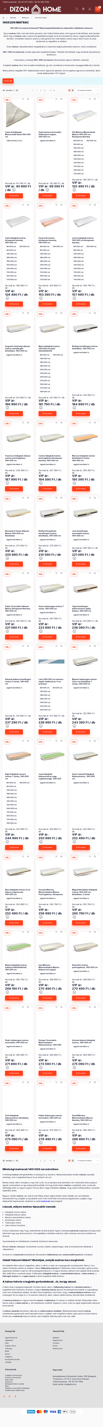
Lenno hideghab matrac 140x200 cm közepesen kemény (83, 240)
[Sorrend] (87, 90)
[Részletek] (14, 195)
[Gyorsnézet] (28, 99)
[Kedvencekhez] (22, 99)
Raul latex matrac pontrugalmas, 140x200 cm (85, 966)
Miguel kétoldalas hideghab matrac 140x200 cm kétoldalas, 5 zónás (84, 892)
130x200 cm (91, 141)
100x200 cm (78, 159)
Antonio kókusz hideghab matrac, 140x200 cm (83, 1041)
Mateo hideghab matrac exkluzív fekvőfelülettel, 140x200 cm (16, 967)
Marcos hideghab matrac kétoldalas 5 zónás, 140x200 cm (83, 458)
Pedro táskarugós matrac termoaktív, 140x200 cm (17, 1041)
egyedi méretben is (48, 141)
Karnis (7, 1354)
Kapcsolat (9, 1380)
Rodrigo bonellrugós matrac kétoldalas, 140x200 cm (85, 347)
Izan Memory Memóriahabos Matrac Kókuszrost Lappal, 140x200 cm (49, 968)
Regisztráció (58, 1340)
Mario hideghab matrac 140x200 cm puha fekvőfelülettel (49, 348)
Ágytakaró (9, 1340)
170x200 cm (78, 174)
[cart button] (97, 9)
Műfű (7, 1351)
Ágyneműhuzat (11, 1338)
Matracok (25, 18)
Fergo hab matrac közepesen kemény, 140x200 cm (48, 240)
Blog (7, 1386)
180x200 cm (78, 155)
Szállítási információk (13, 1375)
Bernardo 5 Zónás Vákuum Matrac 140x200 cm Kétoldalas (17, 533)
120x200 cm (78, 163)
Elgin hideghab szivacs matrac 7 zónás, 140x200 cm (17, 776)
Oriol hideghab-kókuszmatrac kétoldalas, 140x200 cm (17, 1117)
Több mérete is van (14, 141)
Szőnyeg (8, 1348)
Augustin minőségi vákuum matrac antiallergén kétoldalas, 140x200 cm (17, 348)
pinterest (15, 1396)
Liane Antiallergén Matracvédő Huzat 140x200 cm (18, 134)
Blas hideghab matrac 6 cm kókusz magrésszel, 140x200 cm (17, 892)
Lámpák (8, 1362)
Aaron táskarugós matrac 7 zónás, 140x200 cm (51, 607)
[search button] (76, 9)
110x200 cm (78, 166)
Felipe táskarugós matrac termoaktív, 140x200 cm (50, 1116)
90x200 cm (78, 144)
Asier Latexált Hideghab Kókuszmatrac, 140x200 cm (83, 776)
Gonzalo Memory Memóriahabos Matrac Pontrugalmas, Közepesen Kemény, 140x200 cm (51, 893)
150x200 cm (78, 170)
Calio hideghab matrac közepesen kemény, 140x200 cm (15, 240)
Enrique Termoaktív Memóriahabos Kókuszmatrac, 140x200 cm (50, 1043)
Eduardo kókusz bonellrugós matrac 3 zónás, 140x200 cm (18, 681)
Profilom (56, 1343)
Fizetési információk (13, 1378)
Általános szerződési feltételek (17, 1388)
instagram (9, 1396)
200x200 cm (45, 377)
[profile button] (89, 9)
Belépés (56, 1338)
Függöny (8, 1357)
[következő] (50, 90)
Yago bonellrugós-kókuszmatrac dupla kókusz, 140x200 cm (81, 608)
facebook (4, 1396)
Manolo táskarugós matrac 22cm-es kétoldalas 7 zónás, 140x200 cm (84, 681)
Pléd (7, 1343)
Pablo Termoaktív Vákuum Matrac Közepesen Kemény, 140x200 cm (18, 608)
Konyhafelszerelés (12, 1359)
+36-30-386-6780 (41, 2)
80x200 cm (78, 141)
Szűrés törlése (89, 81)
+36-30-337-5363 (25, 2)
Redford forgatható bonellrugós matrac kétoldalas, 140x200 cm (50, 533)
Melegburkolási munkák (14, 1384)
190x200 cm (45, 392)
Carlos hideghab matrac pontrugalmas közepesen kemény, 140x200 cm (50, 458)
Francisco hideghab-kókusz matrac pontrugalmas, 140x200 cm (18, 458)
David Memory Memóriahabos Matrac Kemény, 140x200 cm (82, 1117)
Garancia (8, 1382)
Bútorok (13, 18)
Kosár (55, 1346)
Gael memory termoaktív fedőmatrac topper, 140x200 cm (50, 134)
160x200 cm (78, 152)
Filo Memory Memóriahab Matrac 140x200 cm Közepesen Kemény (83, 134)
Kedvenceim (58, 1348)
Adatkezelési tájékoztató (15, 1390)
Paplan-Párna (10, 1346)
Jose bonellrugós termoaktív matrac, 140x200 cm (81, 533)
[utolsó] (54, 90)
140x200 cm (78, 148)
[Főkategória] (3, 18)
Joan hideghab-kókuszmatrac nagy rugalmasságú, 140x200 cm (50, 777)
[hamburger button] (5, 9)
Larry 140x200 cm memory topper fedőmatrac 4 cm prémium (51, 681)
